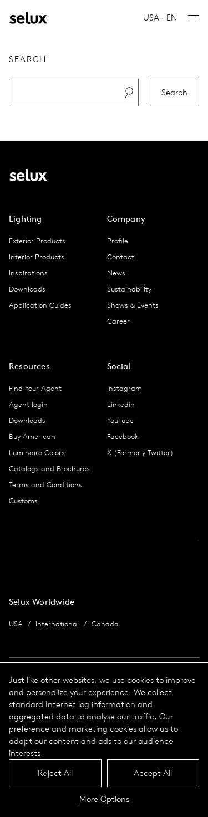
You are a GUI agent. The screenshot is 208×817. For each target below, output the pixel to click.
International (57, 624)
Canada (105, 624)
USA (16, 624)
